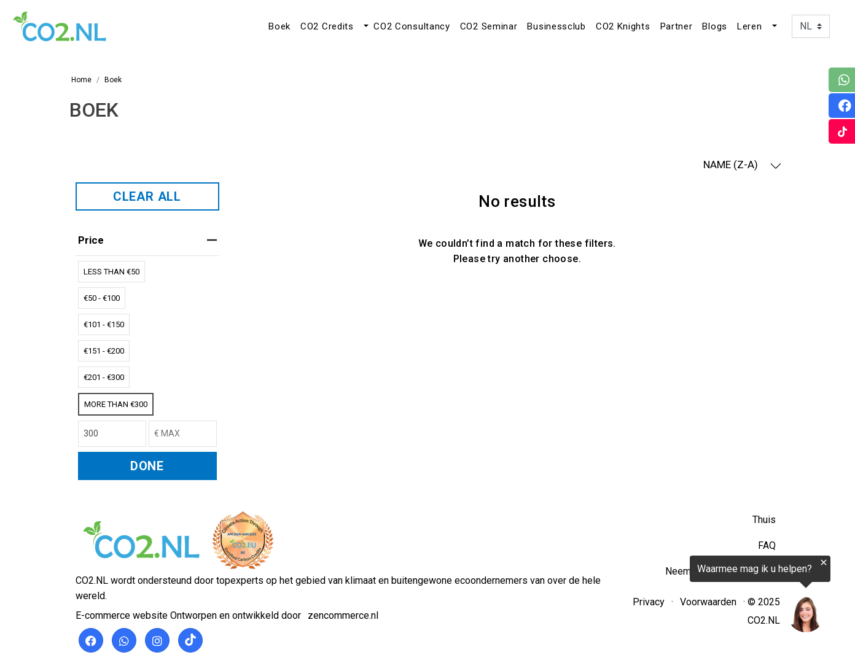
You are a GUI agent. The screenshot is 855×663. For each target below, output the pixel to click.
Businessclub (556, 26)
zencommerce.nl (343, 615)
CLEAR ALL (147, 196)
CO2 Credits (327, 26)
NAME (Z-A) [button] (742, 164)
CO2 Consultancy (411, 26)
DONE (147, 466)
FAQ (767, 545)
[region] (703, 596)
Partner (676, 26)
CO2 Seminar (489, 26)
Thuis (764, 519)
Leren (749, 26)
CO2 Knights (623, 26)
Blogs (714, 26)
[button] (365, 26)
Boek (279, 26)
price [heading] (147, 240)
